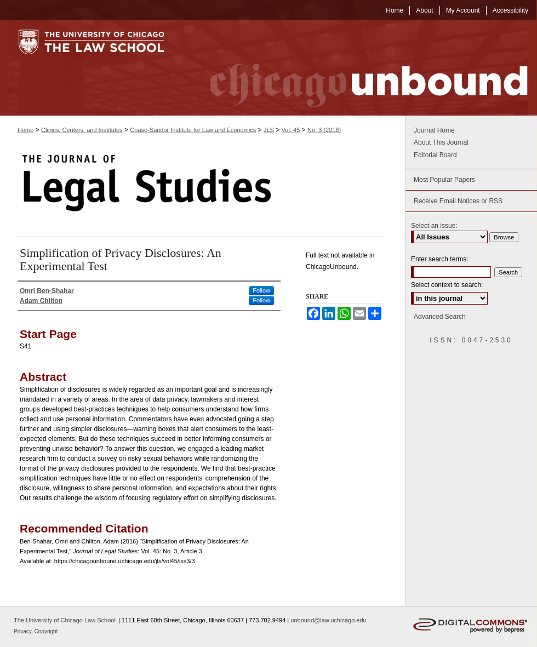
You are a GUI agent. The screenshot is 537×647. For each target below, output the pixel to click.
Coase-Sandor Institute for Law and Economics (193, 130)
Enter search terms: (440, 259)
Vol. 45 (291, 130)
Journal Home (434, 130)
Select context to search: (447, 285)
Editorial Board (435, 155)
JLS (269, 130)
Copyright (46, 631)
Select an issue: (434, 226)
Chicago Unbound (359, 68)
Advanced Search (440, 316)
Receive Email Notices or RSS (458, 201)
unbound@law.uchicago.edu (328, 620)
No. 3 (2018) (324, 130)
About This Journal (441, 142)
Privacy (23, 631)
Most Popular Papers (444, 180)
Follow (261, 290)
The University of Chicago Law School (65, 620)
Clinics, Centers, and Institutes (82, 130)
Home (25, 130)
